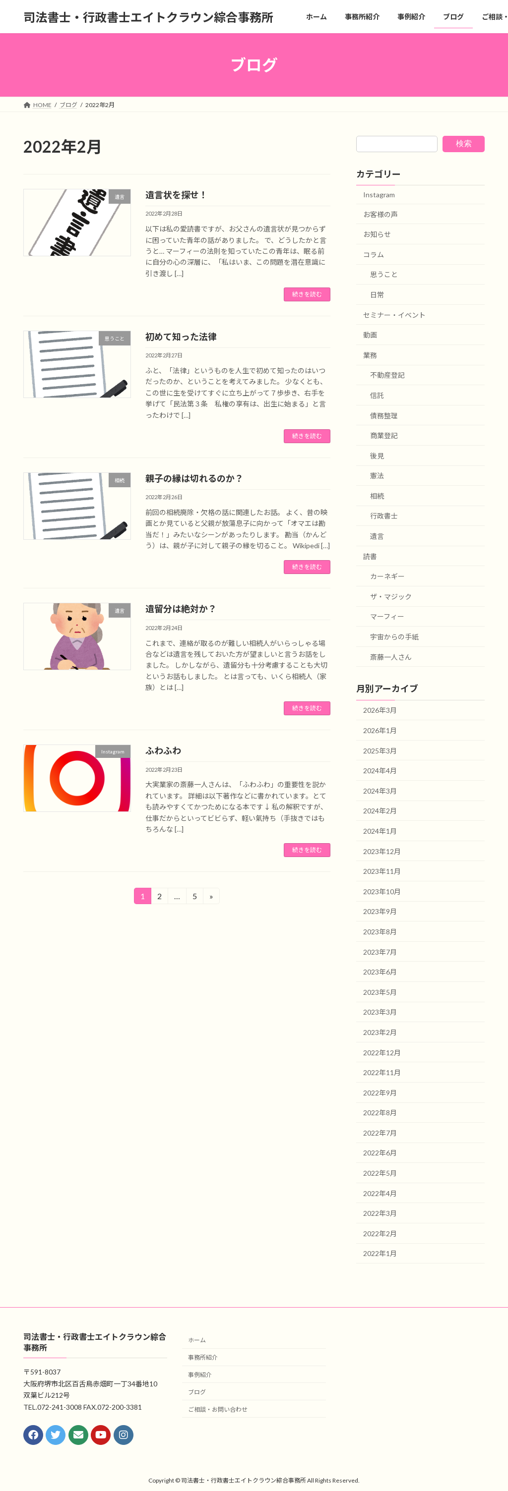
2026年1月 (380, 730)
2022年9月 (380, 1093)
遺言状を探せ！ (176, 194)
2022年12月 (382, 1052)
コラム (373, 254)
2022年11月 (382, 1072)
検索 (464, 143)
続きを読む (307, 294)
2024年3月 (380, 791)
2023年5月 (380, 992)
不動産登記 (387, 375)
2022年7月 (380, 1133)
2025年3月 (380, 750)
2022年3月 (380, 1213)
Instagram (379, 194)
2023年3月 (380, 1012)
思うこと (384, 275)
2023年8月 (380, 931)
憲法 (377, 475)
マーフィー (387, 617)
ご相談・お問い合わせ (218, 1409)
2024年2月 (380, 811)
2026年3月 (380, 710)
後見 (377, 456)
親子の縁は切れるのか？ (194, 478)
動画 (370, 335)
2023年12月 (382, 851)
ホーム (197, 1340)
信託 (377, 395)
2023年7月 (380, 952)
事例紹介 (200, 1374)
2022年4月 (380, 1193)
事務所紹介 (203, 1358)
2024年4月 (380, 770)
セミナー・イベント (394, 315)
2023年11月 (382, 871)
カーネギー (387, 576)
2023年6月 (380, 972)
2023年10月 (382, 891)
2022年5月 (380, 1173)
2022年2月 (380, 1233)
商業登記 (384, 435)
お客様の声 (380, 214)
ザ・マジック (391, 596)
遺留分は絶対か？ (181, 608)
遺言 (377, 536)
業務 (370, 355)
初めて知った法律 (181, 336)
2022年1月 (380, 1254)
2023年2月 (380, 1032)
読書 (370, 556)
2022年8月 (380, 1112)
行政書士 (384, 516)
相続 (377, 496)
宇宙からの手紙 (394, 636)
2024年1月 (380, 831)
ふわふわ (163, 750)
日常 (377, 294)
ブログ (197, 1392)
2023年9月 (380, 912)
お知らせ (377, 234)
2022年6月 (380, 1153)
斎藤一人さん (391, 657)
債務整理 (384, 415)
